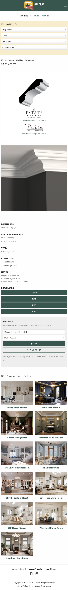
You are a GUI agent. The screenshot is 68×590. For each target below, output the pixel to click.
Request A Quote (35, 568)
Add (34, 343)
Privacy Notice (50, 568)
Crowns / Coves (8, 251)
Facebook (31, 573)
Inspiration (34, 15)
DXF (34, 305)
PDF (34, 311)
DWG (34, 299)
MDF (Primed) (7, 237)
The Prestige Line (9, 265)
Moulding (24, 15)
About (14, 568)
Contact (23, 568)
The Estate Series (8, 261)
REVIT (34, 293)
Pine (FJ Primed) (8, 241)
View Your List (34, 350)
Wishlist (45, 15)
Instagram (37, 573)
